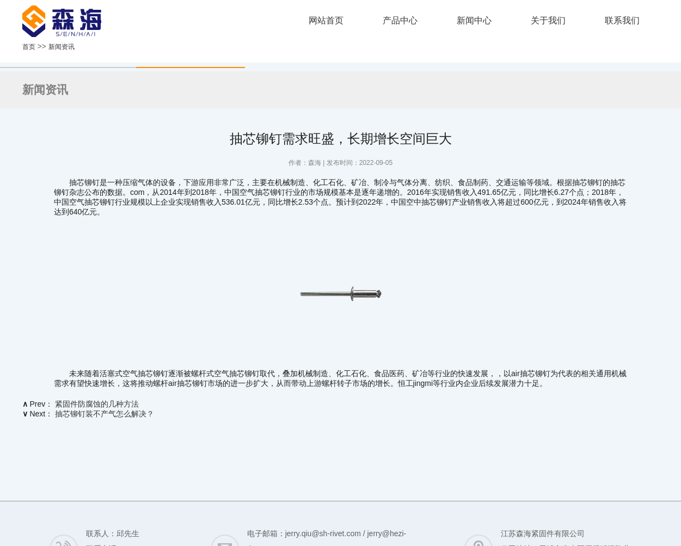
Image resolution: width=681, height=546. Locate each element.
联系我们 (622, 20)
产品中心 (400, 20)
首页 (28, 47)
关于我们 (548, 20)
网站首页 (326, 20)
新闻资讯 (61, 47)
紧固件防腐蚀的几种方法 (97, 404)
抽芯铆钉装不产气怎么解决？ (104, 413)
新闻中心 (474, 20)
